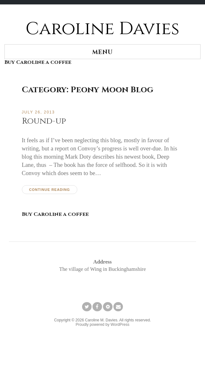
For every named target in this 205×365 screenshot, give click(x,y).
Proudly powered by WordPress (103, 324)
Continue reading (49, 190)
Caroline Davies (102, 29)
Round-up (44, 121)
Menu (102, 52)
